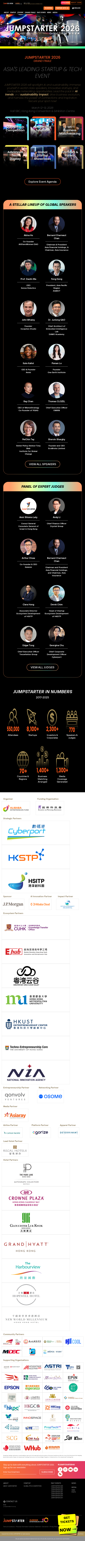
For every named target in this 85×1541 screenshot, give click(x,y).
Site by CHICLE (79, 1534)
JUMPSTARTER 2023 (57, 1488)
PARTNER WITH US (62, 8)
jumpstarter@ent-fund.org (9, 1506)
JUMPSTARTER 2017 (57, 1498)
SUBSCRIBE (47, 1471)
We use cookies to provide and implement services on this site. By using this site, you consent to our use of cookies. (42, 1538)
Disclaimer (45, 1526)
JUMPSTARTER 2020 (57, 1494)
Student (20, 12)
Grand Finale (30, 12)
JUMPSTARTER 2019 (57, 1496)
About (6, 12)
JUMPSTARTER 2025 (57, 1486)
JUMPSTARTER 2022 (57, 1490)
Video (73, 1490)
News (49, 12)
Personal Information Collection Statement (28, 1526)
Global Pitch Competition (32, 1486)
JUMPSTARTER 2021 (57, 1492)
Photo (73, 1492)
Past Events (41, 12)
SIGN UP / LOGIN (76, 2)
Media (55, 12)
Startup (13, 12)
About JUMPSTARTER (10, 1486)
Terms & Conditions (9, 1526)
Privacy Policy (54, 1526)
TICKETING (48, 8)
